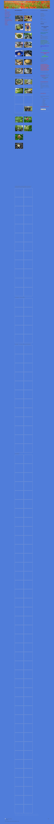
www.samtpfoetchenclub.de (44, 106)
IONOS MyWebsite (14, 821)
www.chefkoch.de (43, 93)
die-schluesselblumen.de (44, 81)
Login (48, 818)
